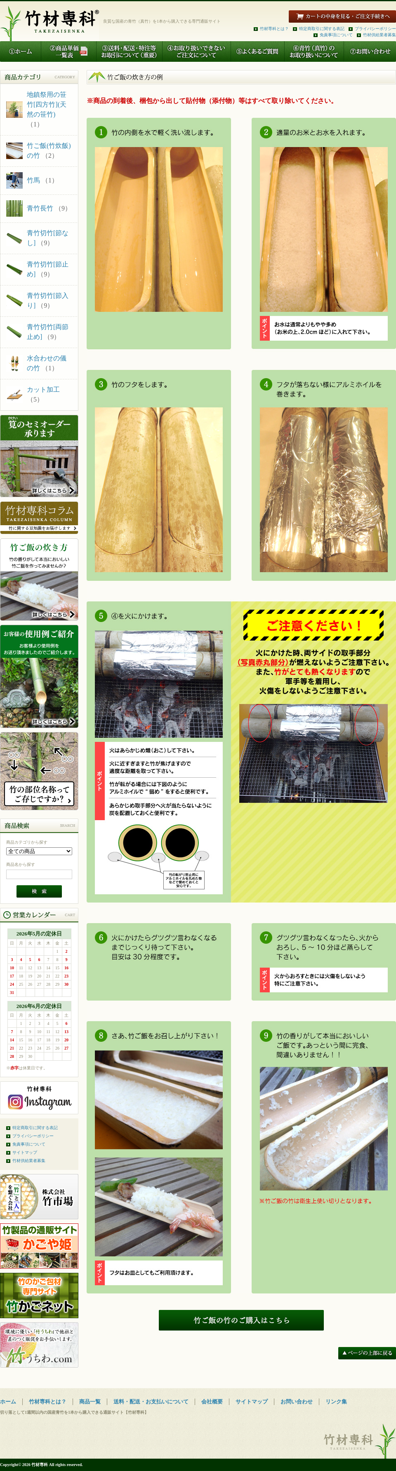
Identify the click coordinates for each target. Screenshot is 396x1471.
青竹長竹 (40, 208)
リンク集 (336, 1402)
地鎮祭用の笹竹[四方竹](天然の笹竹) (46, 104)
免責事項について (336, 35)
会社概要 (212, 1402)
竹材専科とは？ (274, 28)
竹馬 (33, 180)
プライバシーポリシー (375, 28)
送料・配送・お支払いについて (151, 1402)
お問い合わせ (296, 1402)
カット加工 (43, 389)
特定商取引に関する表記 (321, 28)
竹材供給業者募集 (379, 35)
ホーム (8, 1402)
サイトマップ (24, 1152)
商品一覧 (90, 1402)
